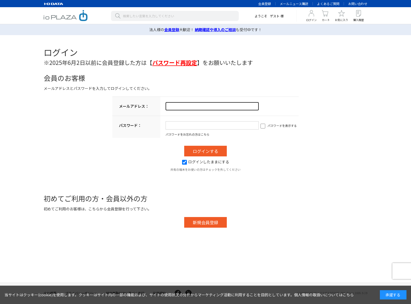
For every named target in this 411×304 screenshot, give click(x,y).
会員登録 (264, 3)
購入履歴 (358, 20)
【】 (175, 62)
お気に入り (341, 20)
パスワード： (130, 125)
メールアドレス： (134, 106)
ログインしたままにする (205, 161)
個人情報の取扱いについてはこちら (324, 294)
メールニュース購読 (294, 3)
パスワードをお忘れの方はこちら (187, 134)
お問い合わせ (357, 3)
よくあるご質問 (328, 3)
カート (326, 20)
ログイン (311, 20)
